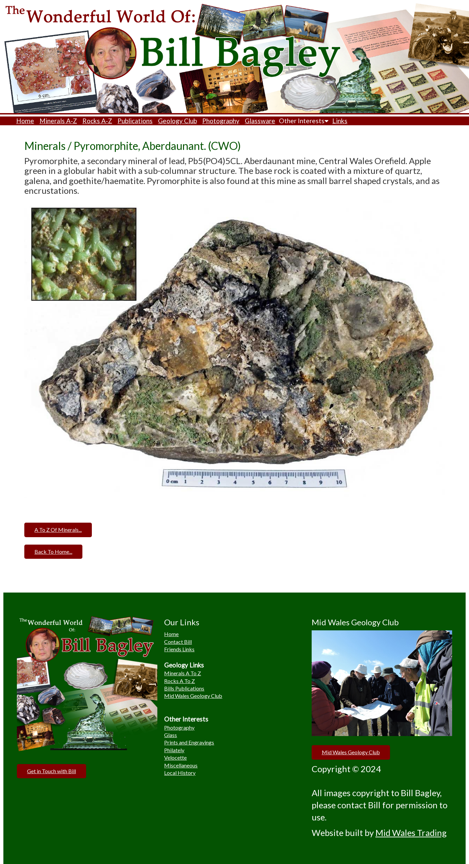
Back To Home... (53, 551)
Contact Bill (178, 641)
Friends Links (179, 649)
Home (25, 121)
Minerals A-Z (58, 121)
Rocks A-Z (97, 121)
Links (339, 121)
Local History (180, 772)
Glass (170, 735)
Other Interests (304, 121)
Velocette (175, 757)
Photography (220, 121)
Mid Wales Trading (411, 833)
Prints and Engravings (189, 742)
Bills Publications (184, 688)
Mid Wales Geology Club (193, 695)
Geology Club (177, 121)
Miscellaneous (181, 765)
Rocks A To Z (179, 681)
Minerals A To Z (182, 673)
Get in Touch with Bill (51, 771)
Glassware (260, 121)
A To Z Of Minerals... (58, 529)
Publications (135, 121)
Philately (174, 750)
